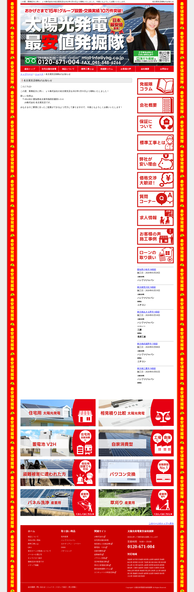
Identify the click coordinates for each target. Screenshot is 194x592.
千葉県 (146, 562)
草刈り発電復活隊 (102, 565)
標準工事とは (87, 69)
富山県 (129, 565)
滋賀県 (140, 568)
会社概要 (145, 69)
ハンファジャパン (68, 540)
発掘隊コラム (106, 69)
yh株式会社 (99, 537)
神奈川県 (157, 562)
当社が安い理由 (34, 540)
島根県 (142, 570)
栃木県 (129, 562)
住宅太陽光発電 (49, 69)
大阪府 (151, 568)
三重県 (135, 568)
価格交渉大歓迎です (36, 562)
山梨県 (146, 565)
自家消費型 (99, 551)
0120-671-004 (140, 546)
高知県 (140, 573)
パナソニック (66, 551)
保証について (68, 69)
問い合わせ (41, 587)
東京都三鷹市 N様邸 (146, 368)
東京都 (151, 562)
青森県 (129, 559)
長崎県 (156, 573)
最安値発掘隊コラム (103, 569)
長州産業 (64, 537)
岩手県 (135, 559)
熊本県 (161, 573)
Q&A (30, 547)
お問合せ (164, 69)
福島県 (156, 559)
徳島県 (163, 570)
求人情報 (72, 587)
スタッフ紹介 (61, 587)
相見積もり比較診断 (103, 544)
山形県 (151, 559)
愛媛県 (135, 573)
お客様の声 (126, 69)
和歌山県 (130, 570)
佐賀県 (151, 573)
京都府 (146, 568)
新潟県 (163, 562)
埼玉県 (140, 562)
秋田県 (146, 559)
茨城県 (161, 559)
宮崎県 (135, 576)
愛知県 (129, 568)
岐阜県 (156, 565)
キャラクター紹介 (35, 558)
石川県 (135, 565)
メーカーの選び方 (35, 554)
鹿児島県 (141, 576)
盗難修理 (99, 554)
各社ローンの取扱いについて (39, 551)
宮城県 (140, 559)
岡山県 (147, 570)
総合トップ (30, 69)
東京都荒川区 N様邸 (146, 287)
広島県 (152, 570)
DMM (63, 547)
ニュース (39, 74)
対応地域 (132, 554)
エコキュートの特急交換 (105, 572)
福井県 (140, 565)
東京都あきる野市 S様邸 (148, 312)
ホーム (31, 531)
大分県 (129, 576)
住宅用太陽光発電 (101, 540)
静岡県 (161, 565)
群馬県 (135, 562)
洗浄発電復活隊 (101, 562)
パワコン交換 (100, 558)
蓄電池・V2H (100, 547)
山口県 (158, 570)
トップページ (26, 74)
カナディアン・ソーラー (71, 544)
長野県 (151, 565)
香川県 (129, 573)
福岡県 (146, 573)
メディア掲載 (33, 565)
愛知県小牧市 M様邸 (146, 269)
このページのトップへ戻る (161, 523)
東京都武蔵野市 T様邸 (147, 344)
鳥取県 (136, 570)
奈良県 (161, 568)
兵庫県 (156, 568)
